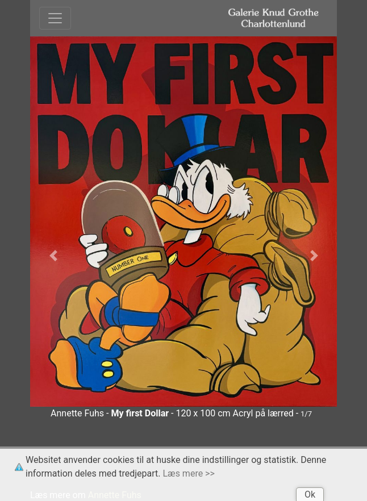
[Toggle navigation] (55, 18)
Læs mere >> (189, 473)
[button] (53, 255)
